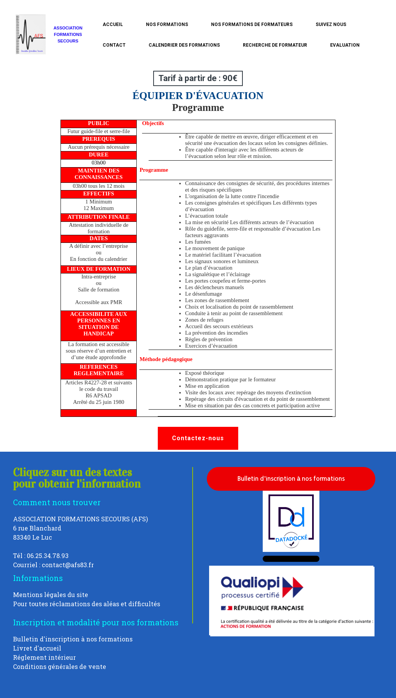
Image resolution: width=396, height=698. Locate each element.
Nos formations (167, 24)
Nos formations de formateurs (252, 24)
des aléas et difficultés (126, 604)
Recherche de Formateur (275, 45)
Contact (114, 45)
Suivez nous (331, 24)
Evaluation (345, 45)
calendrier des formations (184, 45)
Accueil (113, 24)
